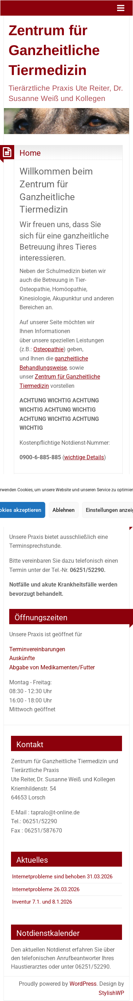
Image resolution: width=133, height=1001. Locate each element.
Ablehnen (63, 510)
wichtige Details (84, 457)
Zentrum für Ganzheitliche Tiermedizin (54, 50)
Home (30, 152)
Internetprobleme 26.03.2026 (45, 889)
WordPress (83, 983)
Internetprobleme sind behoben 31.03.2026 (62, 876)
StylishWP (111, 993)
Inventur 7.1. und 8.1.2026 (42, 902)
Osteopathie (48, 349)
